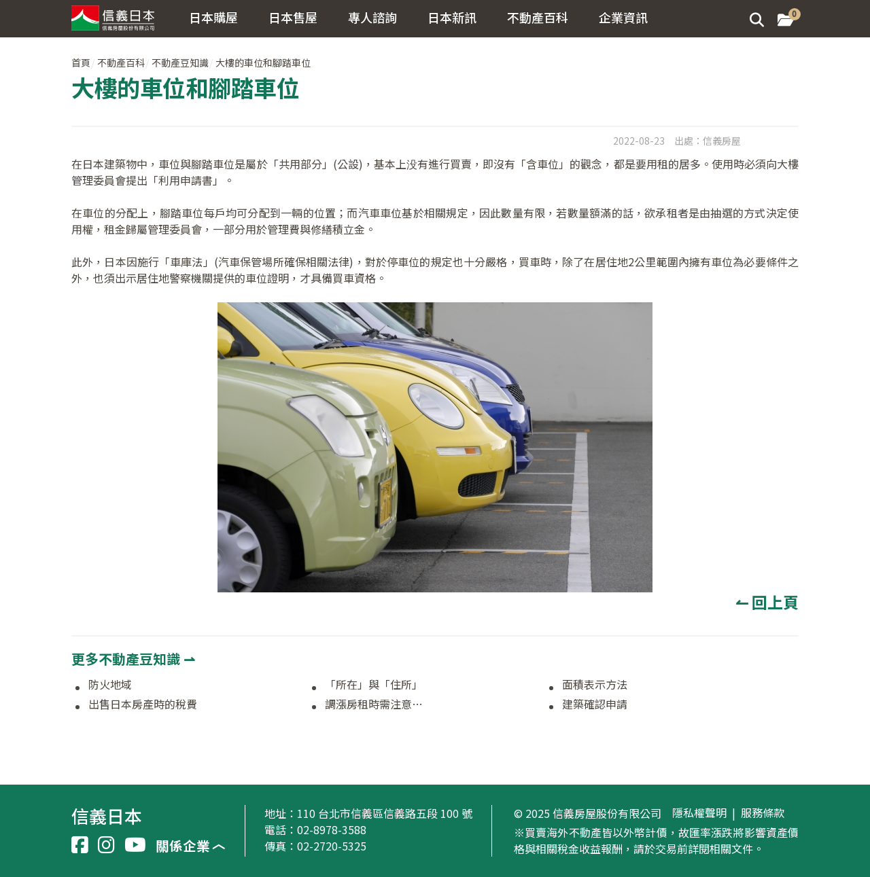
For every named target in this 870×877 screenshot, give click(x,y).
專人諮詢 (372, 17)
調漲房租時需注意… (374, 704)
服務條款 (762, 813)
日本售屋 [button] (292, 17)
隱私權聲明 (699, 813)
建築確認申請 (594, 704)
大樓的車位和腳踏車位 (263, 62)
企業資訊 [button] (623, 17)
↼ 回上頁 (767, 601)
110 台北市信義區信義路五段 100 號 (384, 813)
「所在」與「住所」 (374, 684)
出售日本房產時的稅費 (142, 704)
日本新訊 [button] (452, 17)
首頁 (80, 62)
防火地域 (110, 684)
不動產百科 (121, 62)
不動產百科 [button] (537, 17)
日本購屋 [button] (213, 17)
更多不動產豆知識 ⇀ (133, 658)
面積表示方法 (594, 684)
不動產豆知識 (180, 62)
